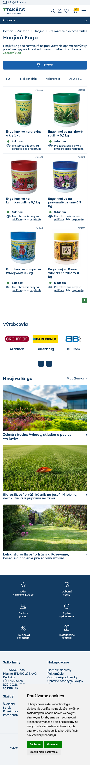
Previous (41, 371)
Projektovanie (12, 719)
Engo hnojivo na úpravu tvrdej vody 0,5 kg (23, 279)
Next (49, 371)
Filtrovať (45, 65)
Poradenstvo (11, 723)
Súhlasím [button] (35, 744)
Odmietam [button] (53, 744)
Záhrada (23, 31)
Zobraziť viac (12, 53)
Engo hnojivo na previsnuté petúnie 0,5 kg (64, 207)
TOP (9, 79)
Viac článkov (75, 386)
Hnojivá (39, 31)
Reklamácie (55, 681)
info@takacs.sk (14, 2)
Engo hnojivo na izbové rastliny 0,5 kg (65, 136)
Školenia (9, 712)
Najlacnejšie (29, 79)
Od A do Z (77, 79)
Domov (8, 31)
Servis (7, 715)
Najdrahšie (54, 79)
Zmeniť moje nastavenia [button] (44, 751)
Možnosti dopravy (59, 678)
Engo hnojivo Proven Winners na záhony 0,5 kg (64, 280)
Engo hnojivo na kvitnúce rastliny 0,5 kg (23, 205)
